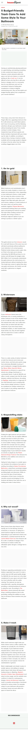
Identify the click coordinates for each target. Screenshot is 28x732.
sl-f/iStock (25, 43)
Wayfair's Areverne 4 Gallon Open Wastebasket (12, 673)
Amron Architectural (12, 680)
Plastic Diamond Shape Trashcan (11, 454)
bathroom (8, 314)
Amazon (24, 184)
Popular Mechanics (18, 206)
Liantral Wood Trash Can (8, 539)
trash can (14, 78)
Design (3, 7)
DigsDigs (5, 380)
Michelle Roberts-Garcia (8, 25)
